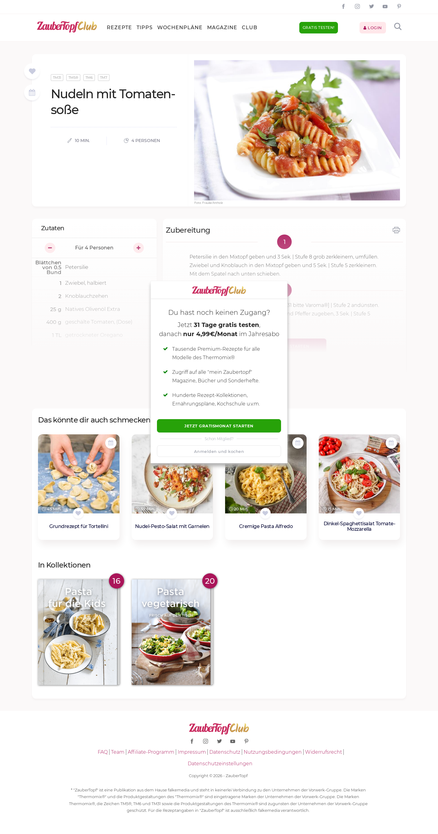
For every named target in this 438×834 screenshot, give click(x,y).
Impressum (192, 752)
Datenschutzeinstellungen (220, 763)
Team (117, 752)
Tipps (145, 27)
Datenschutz (224, 752)
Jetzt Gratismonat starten (219, 425)
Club (249, 27)
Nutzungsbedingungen (273, 752)
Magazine (222, 27)
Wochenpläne (180, 27)
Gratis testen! (319, 27)
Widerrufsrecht (323, 752)
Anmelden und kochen (219, 451)
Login (372, 27)
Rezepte (119, 27)
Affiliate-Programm (151, 752)
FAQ (103, 752)
